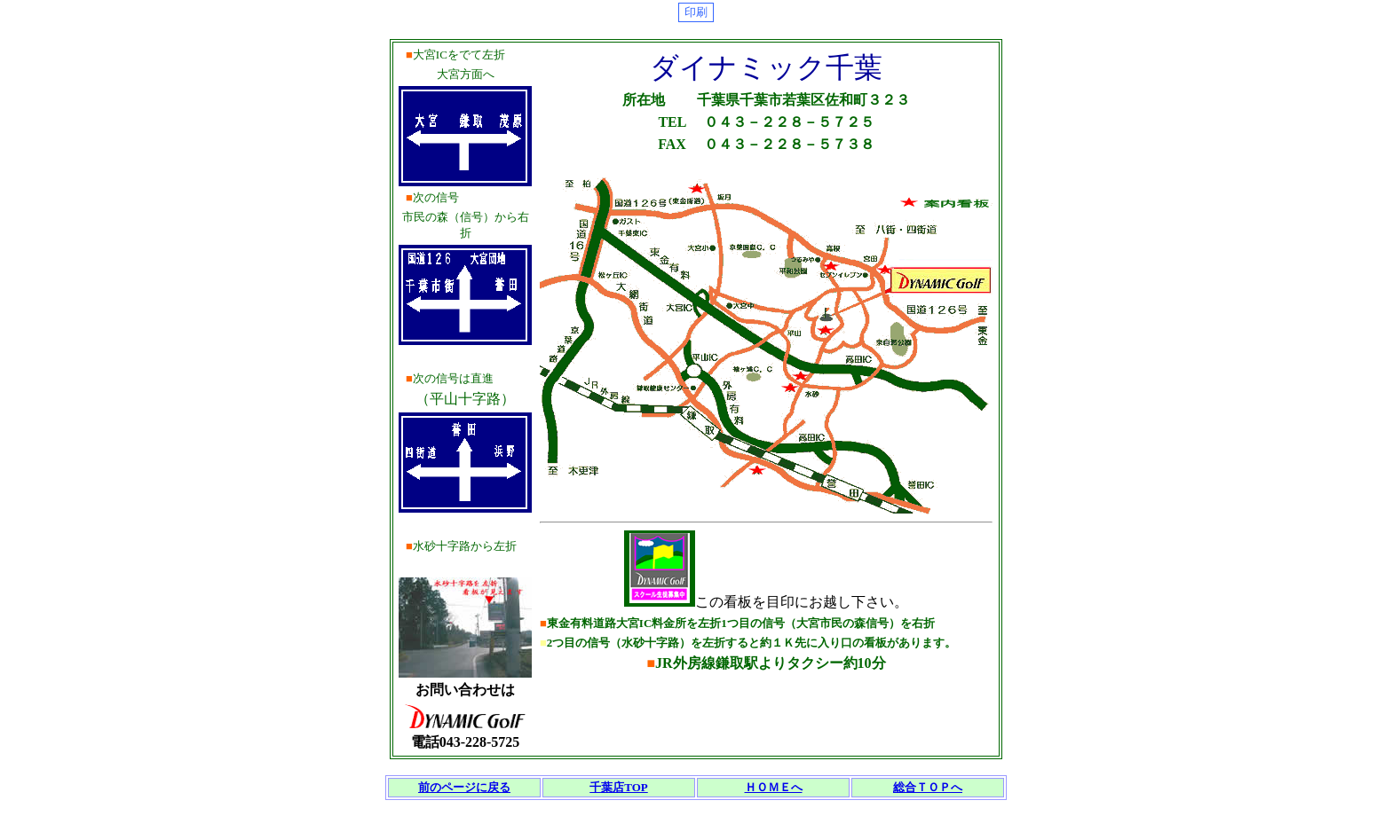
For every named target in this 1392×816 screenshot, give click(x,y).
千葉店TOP (618, 787)
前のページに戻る (464, 787)
